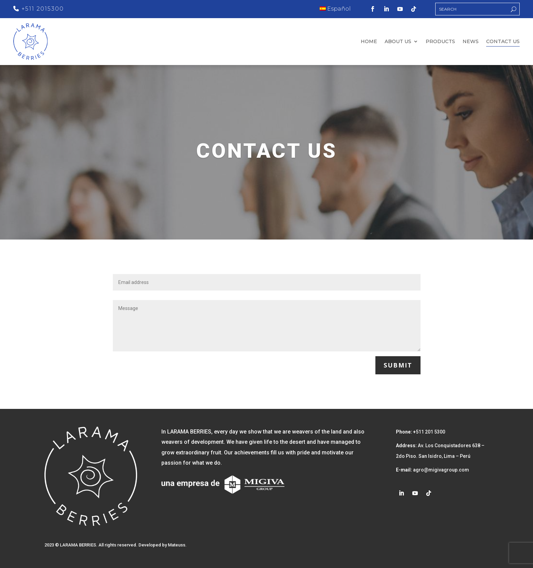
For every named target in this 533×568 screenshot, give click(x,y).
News (471, 41)
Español (335, 8)
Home (369, 41)
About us (398, 41)
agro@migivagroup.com (440, 470)
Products (440, 41)
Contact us (503, 41)
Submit (398, 365)
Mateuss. (177, 544)
